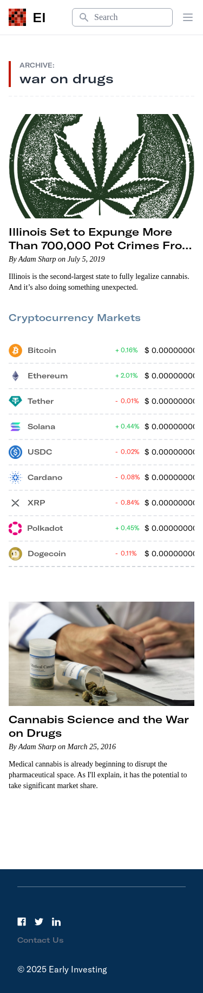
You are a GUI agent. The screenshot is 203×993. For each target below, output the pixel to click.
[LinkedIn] (56, 921)
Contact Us (40, 940)
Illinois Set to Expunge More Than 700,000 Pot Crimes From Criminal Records (101, 245)
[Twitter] (39, 921)
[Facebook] (21, 921)
